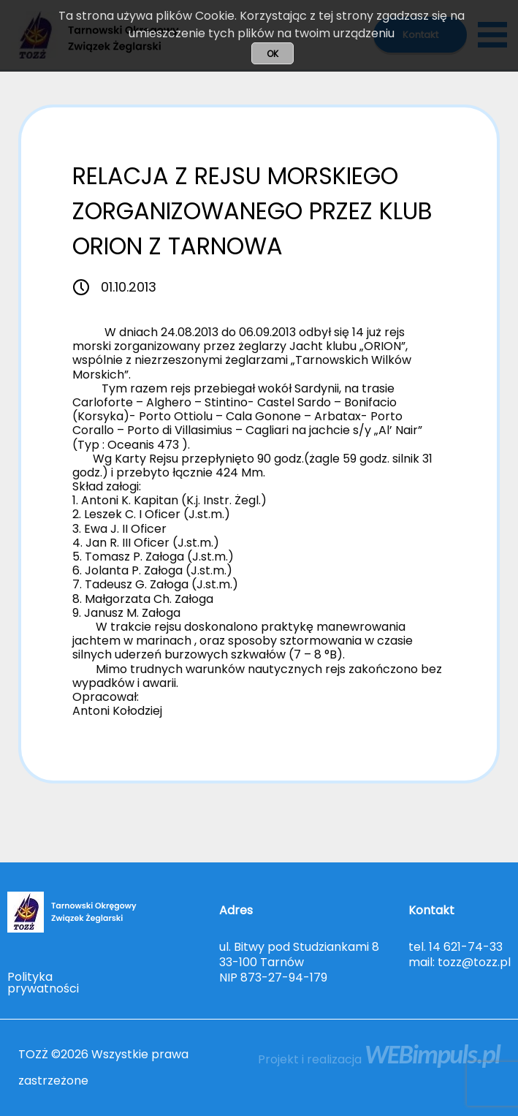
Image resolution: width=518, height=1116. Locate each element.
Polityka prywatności (43, 983)
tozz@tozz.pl (474, 962)
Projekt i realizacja (379, 1059)
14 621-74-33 (466, 946)
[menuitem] (43, 983)
